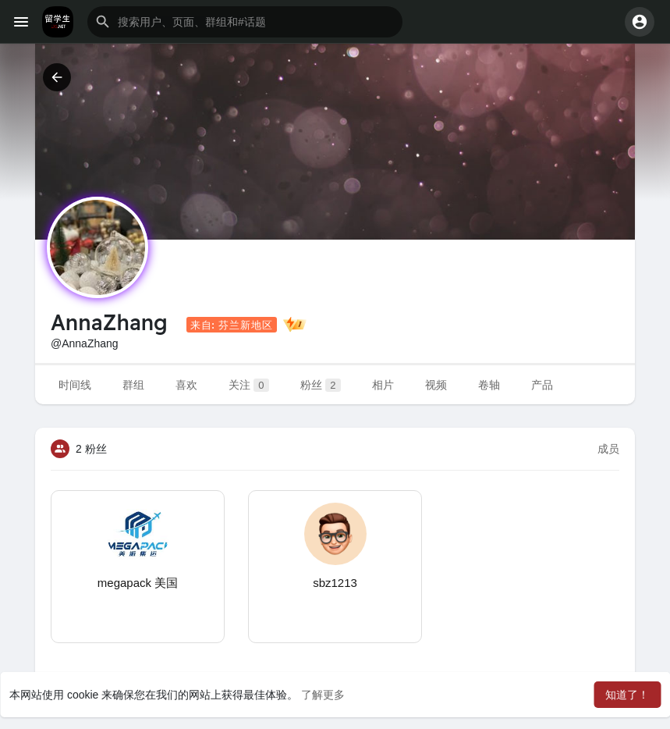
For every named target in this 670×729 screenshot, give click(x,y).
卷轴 (489, 385)
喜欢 (186, 385)
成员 (608, 449)
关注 (249, 385)
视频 (436, 385)
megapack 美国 (137, 582)
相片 (383, 385)
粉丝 (320, 385)
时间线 (74, 385)
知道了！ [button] (627, 694)
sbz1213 (335, 582)
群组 (133, 385)
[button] (244, 21)
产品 (542, 385)
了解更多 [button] (323, 694)
